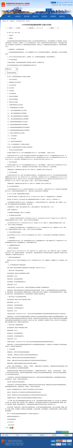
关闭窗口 (65, 431)
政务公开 (35, 16)
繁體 (60, 4)
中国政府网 (64, 4)
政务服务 (53, 16)
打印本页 (59, 431)
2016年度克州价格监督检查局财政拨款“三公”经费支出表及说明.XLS (24, 413)
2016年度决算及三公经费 (20, 21)
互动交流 (44, 16)
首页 (9, 16)
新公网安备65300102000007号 (10, 443)
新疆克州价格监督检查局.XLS (13, 416)
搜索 (48, 10)
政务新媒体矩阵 (55, 4)
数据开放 (62, 16)
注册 (71, 2)
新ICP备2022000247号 (20, 443)
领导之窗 (26, 16)
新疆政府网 (70, 4)
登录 (69, 2)
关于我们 (21, 444)
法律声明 (18, 444)
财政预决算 (12, 21)
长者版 (65, 2)
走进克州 (18, 16)
